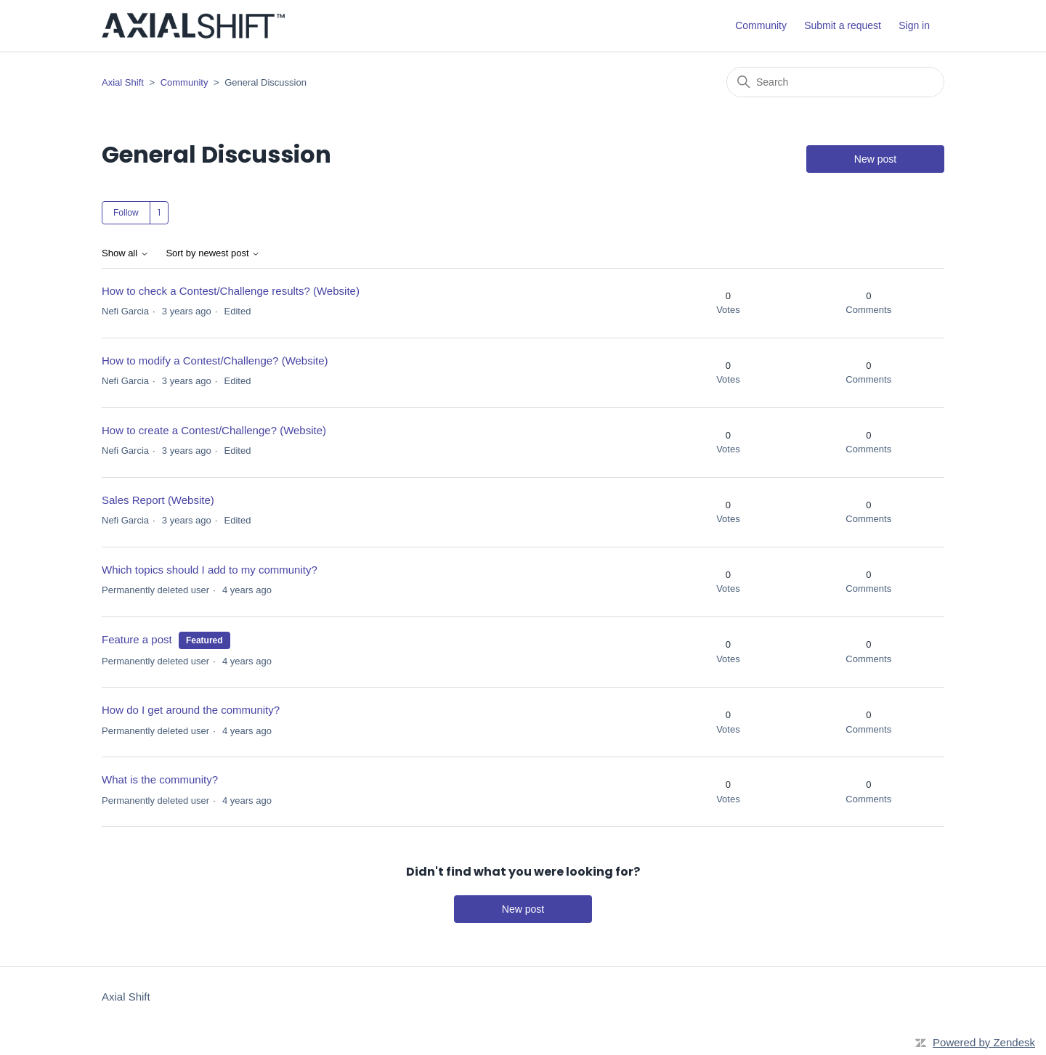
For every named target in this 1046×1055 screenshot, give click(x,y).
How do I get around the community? (191, 710)
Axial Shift (123, 82)
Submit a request (842, 25)
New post (875, 159)
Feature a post (137, 639)
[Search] (835, 82)
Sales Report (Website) (158, 500)
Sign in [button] (914, 25)
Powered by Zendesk (984, 1042)
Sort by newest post (213, 253)
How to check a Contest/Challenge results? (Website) (231, 291)
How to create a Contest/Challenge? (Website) (214, 430)
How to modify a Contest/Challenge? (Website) (215, 360)
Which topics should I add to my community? (209, 569)
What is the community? (160, 779)
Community (761, 25)
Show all (125, 253)
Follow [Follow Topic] (126, 213)
